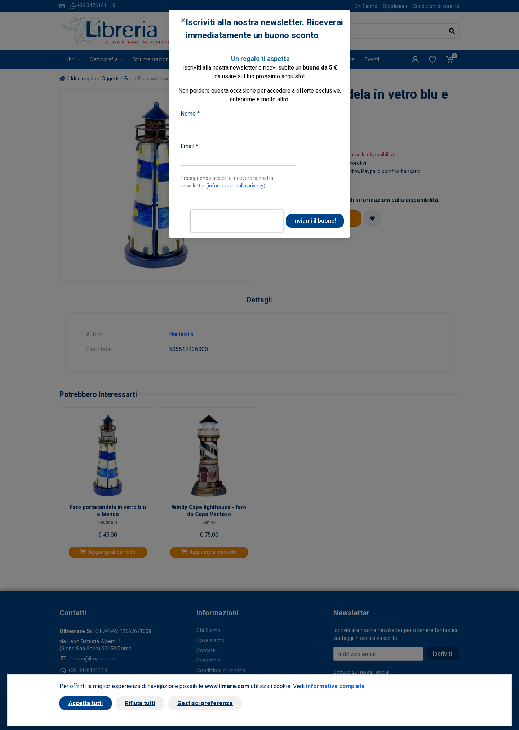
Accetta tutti (85, 703)
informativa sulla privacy (235, 186)
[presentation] (237, 221)
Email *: (190, 146)
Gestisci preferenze (205, 703)
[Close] (183, 20)
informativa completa (335, 686)
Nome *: (191, 113)
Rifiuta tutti (140, 703)
